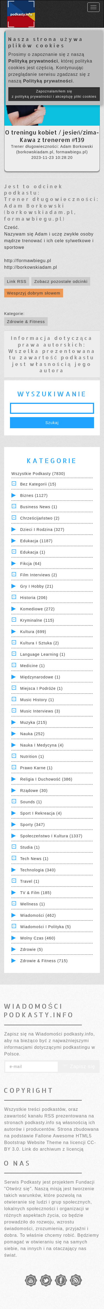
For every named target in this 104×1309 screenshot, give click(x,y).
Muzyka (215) (33, 722)
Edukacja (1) (32, 552)
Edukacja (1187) (36, 541)
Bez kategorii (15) (38, 484)
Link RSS (17, 281)
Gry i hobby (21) (36, 586)
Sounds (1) (31, 802)
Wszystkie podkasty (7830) (38, 473)
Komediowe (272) (37, 609)
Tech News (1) (34, 858)
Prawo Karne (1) (36, 768)
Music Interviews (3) (40, 711)
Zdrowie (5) (31, 949)
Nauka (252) (32, 734)
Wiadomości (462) (38, 915)
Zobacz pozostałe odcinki (60, 281)
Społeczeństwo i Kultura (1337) (51, 836)
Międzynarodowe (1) (40, 677)
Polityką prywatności (33, 61)
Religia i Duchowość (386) (46, 779)
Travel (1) (29, 881)
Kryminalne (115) (37, 620)
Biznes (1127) (34, 495)
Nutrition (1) (32, 756)
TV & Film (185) (36, 892)
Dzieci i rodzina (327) (42, 529)
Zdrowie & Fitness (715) (44, 961)
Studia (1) (30, 847)
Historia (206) (33, 597)
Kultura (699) (33, 631)
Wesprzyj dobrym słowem (33, 293)
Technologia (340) (38, 870)
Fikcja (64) (30, 563)
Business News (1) (38, 507)
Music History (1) (37, 700)
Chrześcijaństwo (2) (40, 518)
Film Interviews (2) (38, 575)
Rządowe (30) (34, 790)
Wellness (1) (32, 904)
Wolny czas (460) (37, 938)
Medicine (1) (32, 665)
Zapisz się (78, 1066)
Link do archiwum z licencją (53, 1149)
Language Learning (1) (42, 654)
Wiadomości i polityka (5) (45, 927)
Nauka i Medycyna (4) (42, 745)
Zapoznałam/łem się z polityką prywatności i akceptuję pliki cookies (54, 94)
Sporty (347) (32, 824)
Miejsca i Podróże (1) (41, 688)
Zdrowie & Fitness (26, 321)
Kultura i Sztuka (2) (39, 643)
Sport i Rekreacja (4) (41, 813)
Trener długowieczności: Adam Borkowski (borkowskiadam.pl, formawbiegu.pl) (51, 208)
